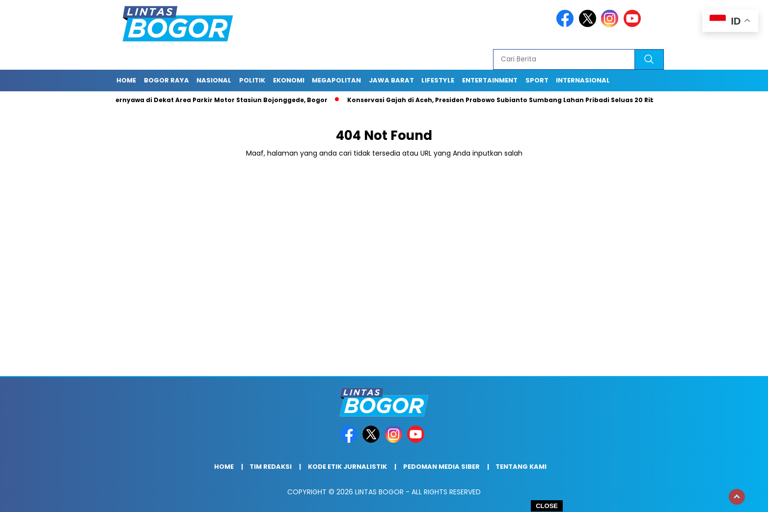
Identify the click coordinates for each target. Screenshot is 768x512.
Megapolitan (336, 80)
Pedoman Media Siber (441, 466)
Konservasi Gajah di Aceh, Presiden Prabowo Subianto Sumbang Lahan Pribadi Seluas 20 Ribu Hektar (518, 100)
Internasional (583, 80)
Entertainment (490, 80)
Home (126, 80)
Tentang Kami (521, 466)
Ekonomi (288, 80)
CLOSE (547, 506)
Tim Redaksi (270, 466)
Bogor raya (166, 80)
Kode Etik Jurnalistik (347, 466)
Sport (537, 80)
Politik (252, 80)
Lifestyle (437, 80)
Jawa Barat (391, 80)
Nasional (213, 80)
